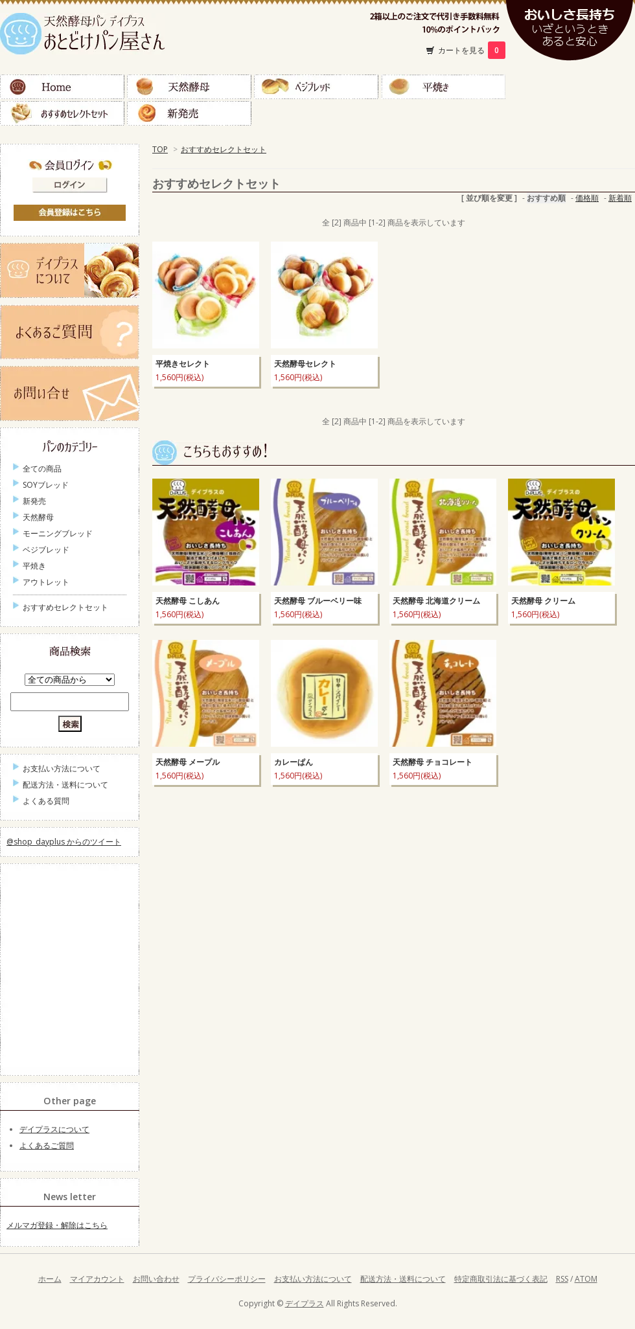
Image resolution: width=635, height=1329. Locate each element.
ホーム (50, 1278)
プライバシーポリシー (227, 1278)
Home (62, 86)
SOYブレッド (46, 484)
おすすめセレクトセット (62, 113)
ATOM (586, 1278)
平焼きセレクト (183, 363)
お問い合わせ (156, 1278)
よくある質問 (46, 800)
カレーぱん (293, 761)
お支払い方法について (61, 768)
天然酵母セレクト (305, 363)
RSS (562, 1278)
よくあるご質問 (46, 1145)
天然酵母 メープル (188, 761)
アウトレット (46, 581)
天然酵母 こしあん (188, 600)
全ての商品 (42, 468)
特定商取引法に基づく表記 (501, 1278)
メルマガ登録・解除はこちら (57, 1225)
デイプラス (304, 1303)
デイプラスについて (54, 1129)
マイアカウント (97, 1278)
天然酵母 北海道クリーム (436, 600)
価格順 (587, 197)
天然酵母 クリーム (543, 600)
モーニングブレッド (58, 533)
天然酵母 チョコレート (432, 761)
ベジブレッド (316, 86)
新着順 (620, 197)
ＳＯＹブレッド (570, 86)
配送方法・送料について (65, 784)
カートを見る (471, 50)
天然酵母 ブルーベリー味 (318, 600)
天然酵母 (189, 86)
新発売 (189, 113)
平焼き (443, 86)
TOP (160, 149)
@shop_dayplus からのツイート (63, 841)
